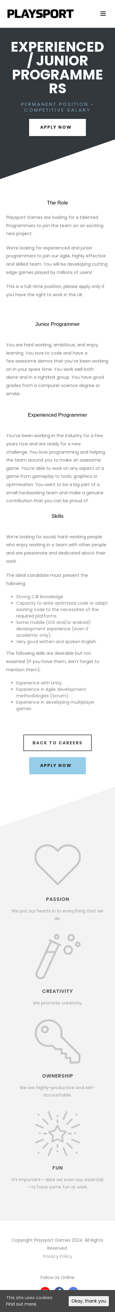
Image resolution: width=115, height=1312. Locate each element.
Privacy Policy (57, 1256)
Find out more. (21, 1304)
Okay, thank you (88, 1301)
